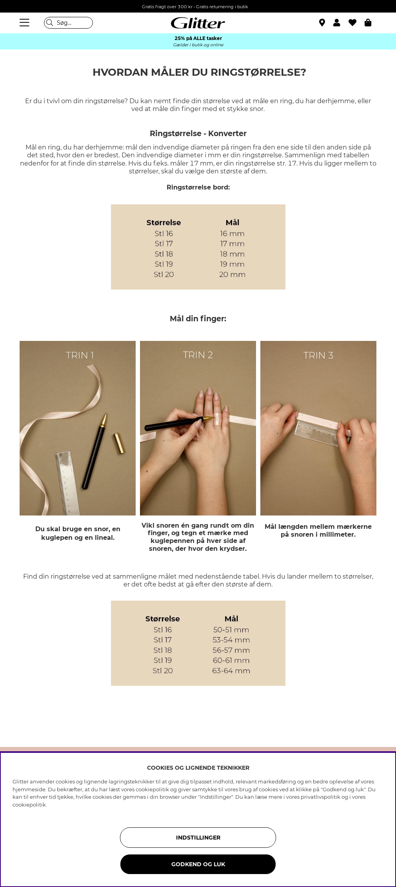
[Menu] (25, 22)
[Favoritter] (357, 23)
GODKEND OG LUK (198, 864)
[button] (341, 23)
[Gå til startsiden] (198, 23)
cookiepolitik (29, 804)
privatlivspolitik (320, 797)
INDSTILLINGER (198, 837)
